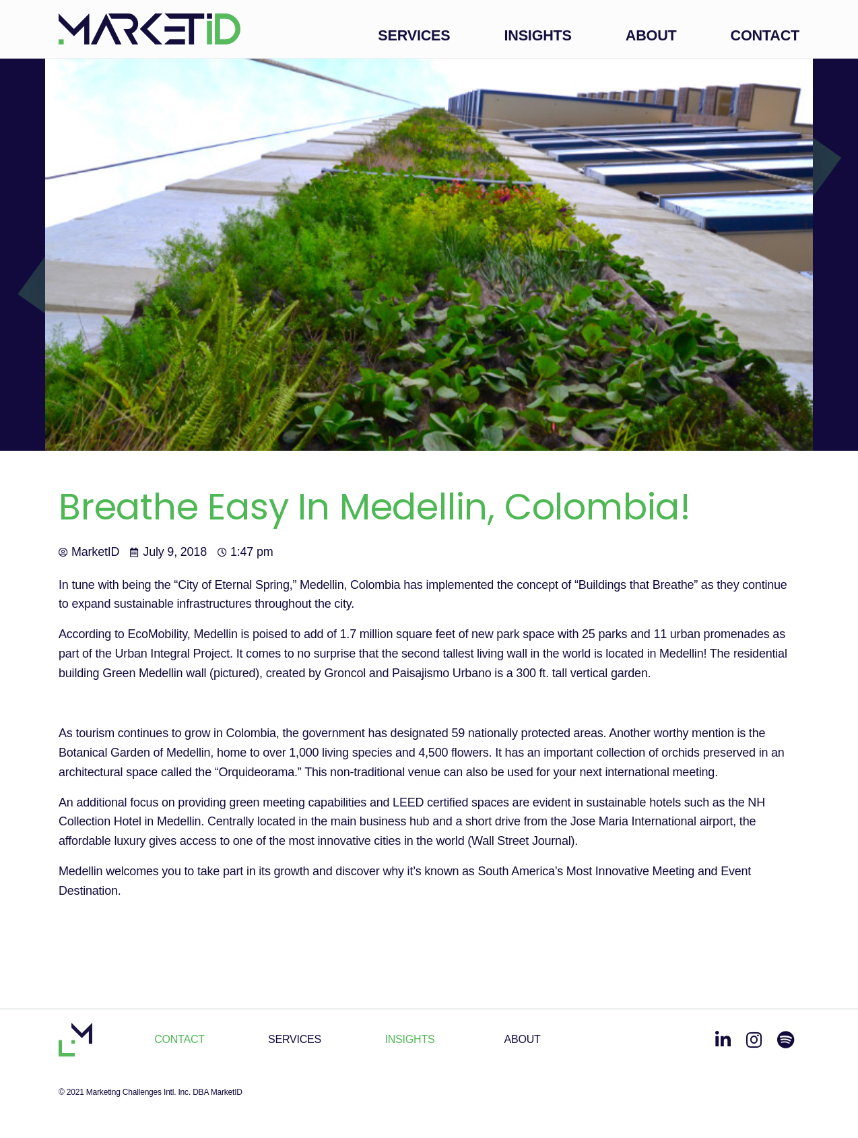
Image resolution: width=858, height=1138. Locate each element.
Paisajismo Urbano (442, 673)
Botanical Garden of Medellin (134, 752)
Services (414, 35)
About (651, 35)
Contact (765, 35)
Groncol (345, 673)
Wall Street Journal (520, 841)
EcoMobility (157, 634)
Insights (537, 35)
